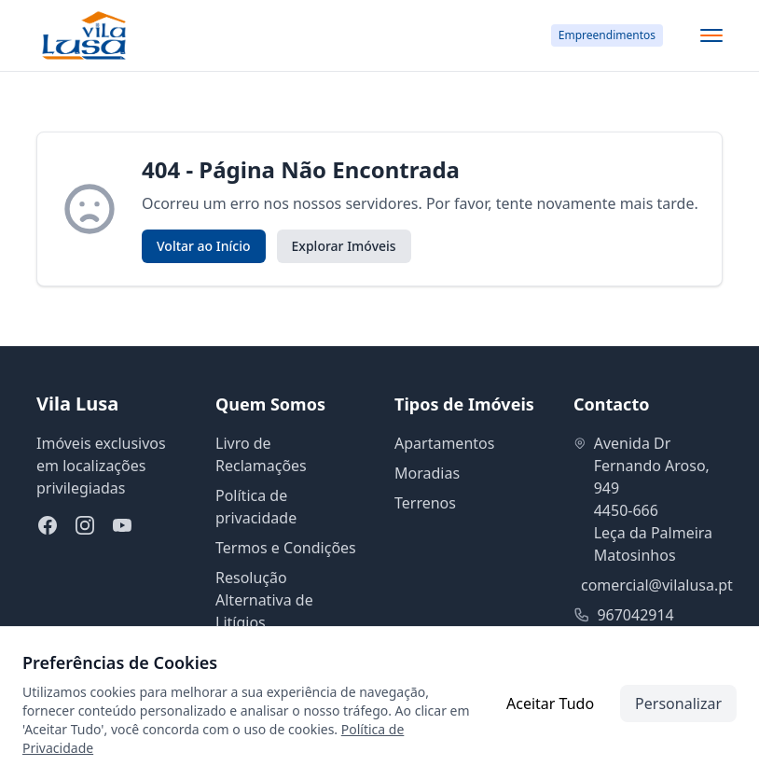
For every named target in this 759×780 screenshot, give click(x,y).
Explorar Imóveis (344, 246)
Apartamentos (444, 443)
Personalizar (678, 703)
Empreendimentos (607, 35)
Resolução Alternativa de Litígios (264, 600)
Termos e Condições (285, 547)
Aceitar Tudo (550, 703)
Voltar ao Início (204, 246)
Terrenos (425, 503)
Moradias (427, 473)
